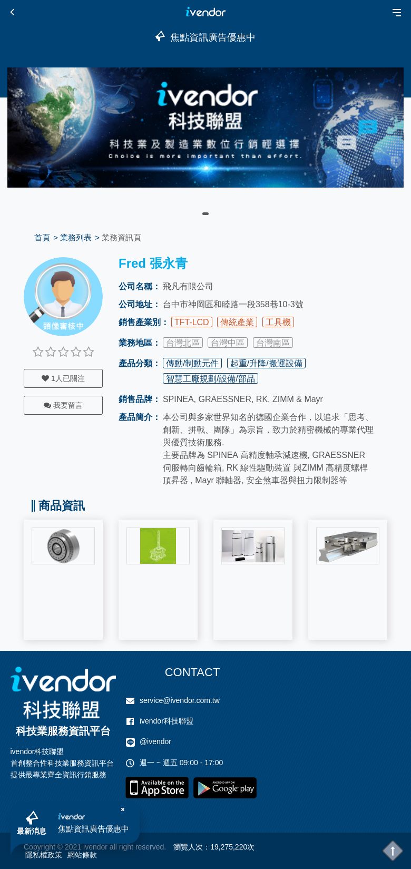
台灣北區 (183, 342)
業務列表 (76, 237)
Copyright (39, 847)
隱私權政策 (43, 854)
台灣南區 (273, 342)
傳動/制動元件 (192, 363)
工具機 (278, 322)
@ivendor (155, 741)
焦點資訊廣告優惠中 (93, 829)
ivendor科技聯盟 (166, 721)
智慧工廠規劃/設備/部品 (210, 378)
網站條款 (82, 854)
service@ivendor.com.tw (180, 700)
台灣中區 (227, 342)
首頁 (42, 237)
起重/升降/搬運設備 (266, 363)
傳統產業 (237, 322)
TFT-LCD (191, 322)
